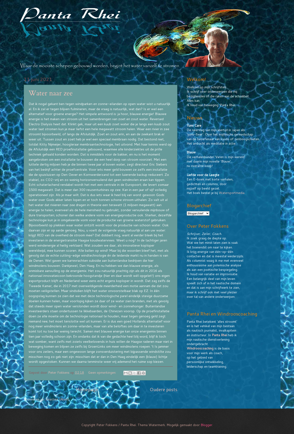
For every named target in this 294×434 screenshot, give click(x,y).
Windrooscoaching (200, 348)
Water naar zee (51, 93)
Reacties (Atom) (57, 399)
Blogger (206, 425)
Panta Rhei (219, 335)
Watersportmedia (231, 192)
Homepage (87, 389)
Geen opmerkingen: (102, 372)
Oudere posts (163, 389)
